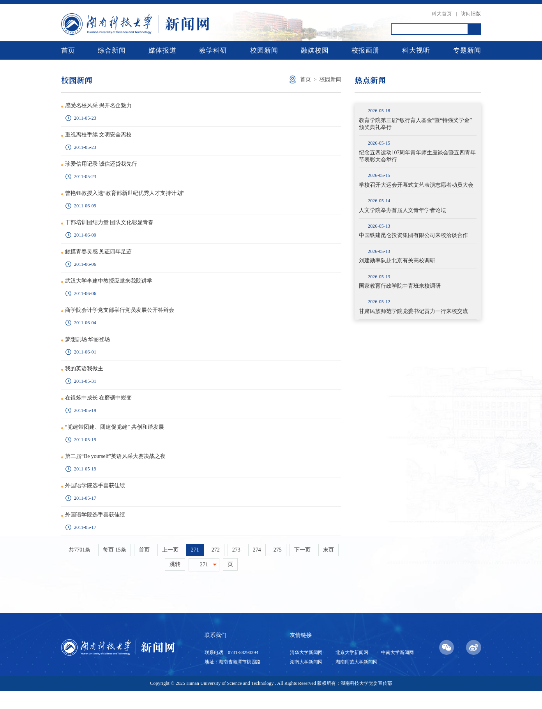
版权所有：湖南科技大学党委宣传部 (354, 701)
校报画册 (365, 50)
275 (278, 568)
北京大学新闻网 (351, 671)
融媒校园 (315, 50)
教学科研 (213, 50)
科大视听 (416, 50)
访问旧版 (471, 13)
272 (216, 568)
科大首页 (442, 13)
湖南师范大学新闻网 (356, 680)
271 (195, 568)
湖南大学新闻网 (306, 680)
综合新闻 (112, 50)
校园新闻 (264, 50)
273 (236, 568)
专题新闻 (467, 50)
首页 (68, 50)
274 (257, 568)
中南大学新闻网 (397, 671)
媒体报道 (162, 50)
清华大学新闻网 (306, 671)
